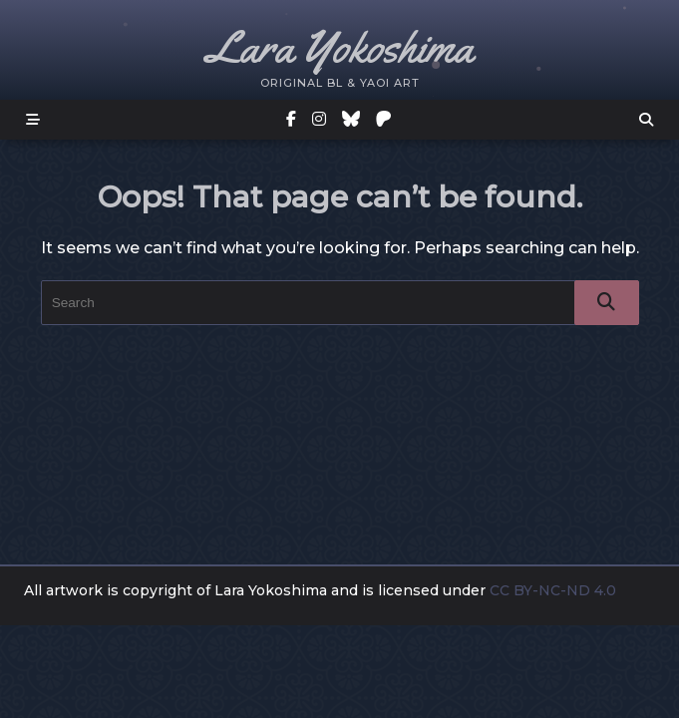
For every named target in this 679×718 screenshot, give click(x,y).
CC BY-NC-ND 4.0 (555, 590)
